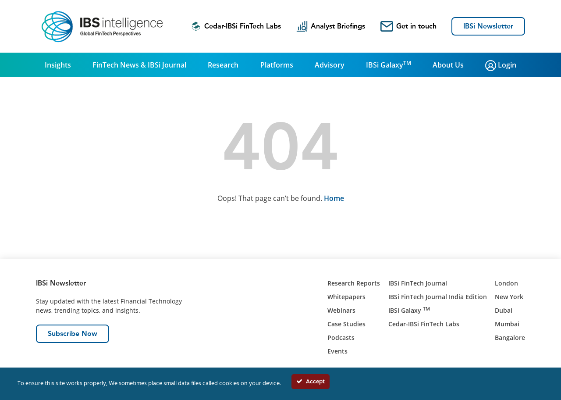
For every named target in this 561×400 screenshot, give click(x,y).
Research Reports (353, 283)
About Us (448, 65)
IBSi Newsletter (488, 26)
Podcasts (341, 337)
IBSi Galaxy (388, 64)
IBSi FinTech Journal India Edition (437, 297)
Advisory (329, 65)
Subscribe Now (72, 333)
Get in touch (408, 26)
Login (500, 65)
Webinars (341, 310)
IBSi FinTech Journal (417, 283)
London (506, 283)
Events (337, 351)
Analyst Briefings (330, 26)
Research (223, 65)
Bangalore (510, 337)
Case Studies (346, 324)
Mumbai (507, 324)
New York (509, 297)
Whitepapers (346, 297)
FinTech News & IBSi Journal (139, 65)
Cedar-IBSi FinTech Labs (236, 26)
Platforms (276, 65)
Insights (58, 65)
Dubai (503, 310)
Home (334, 198)
